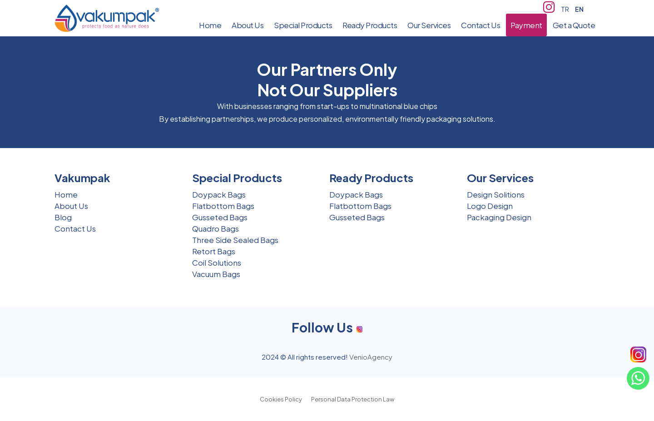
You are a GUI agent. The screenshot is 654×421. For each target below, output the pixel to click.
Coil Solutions (216, 262)
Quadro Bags (215, 228)
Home (66, 194)
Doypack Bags (219, 194)
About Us (71, 206)
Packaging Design (499, 217)
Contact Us (75, 228)
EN (579, 9)
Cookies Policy (281, 399)
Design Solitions (496, 194)
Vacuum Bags (216, 274)
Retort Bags (213, 251)
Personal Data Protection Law (352, 399)
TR (565, 9)
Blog (63, 217)
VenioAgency (370, 356)
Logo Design (490, 206)
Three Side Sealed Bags (235, 240)
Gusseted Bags (220, 217)
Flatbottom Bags (223, 206)
